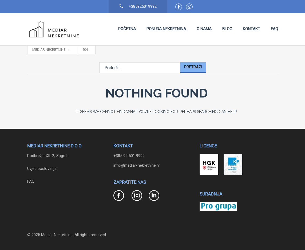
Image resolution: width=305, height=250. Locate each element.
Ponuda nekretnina (166, 28)
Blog (227, 28)
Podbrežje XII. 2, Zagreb (48, 155)
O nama (204, 28)
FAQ (274, 28)
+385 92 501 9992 (129, 155)
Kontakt (251, 28)
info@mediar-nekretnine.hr (136, 165)
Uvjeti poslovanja (42, 168)
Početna (127, 28)
